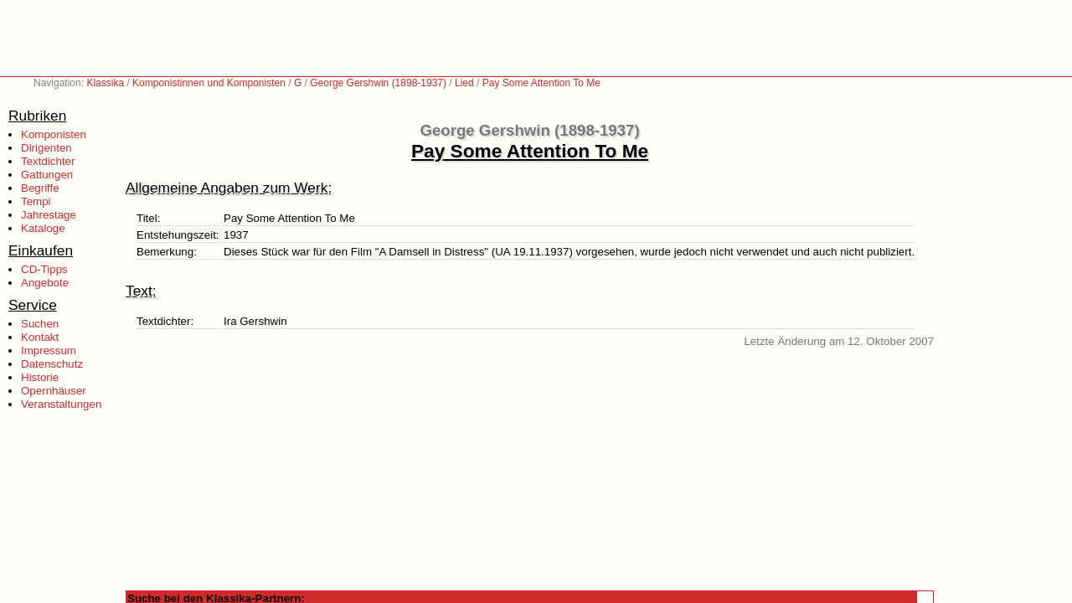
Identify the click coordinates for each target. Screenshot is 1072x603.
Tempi (36, 201)
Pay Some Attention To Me (541, 83)
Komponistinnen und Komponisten (209, 83)
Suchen (40, 323)
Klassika (105, 83)
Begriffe (40, 188)
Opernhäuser (53, 390)
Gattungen (47, 174)
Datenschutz (52, 364)
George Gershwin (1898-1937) (378, 83)
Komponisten (53, 134)
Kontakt (40, 337)
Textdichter (48, 161)
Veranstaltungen (61, 404)
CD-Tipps (44, 269)
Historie (40, 377)
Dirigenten (46, 148)
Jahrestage (48, 215)
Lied (464, 83)
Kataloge (43, 228)
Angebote (45, 282)
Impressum (48, 350)
